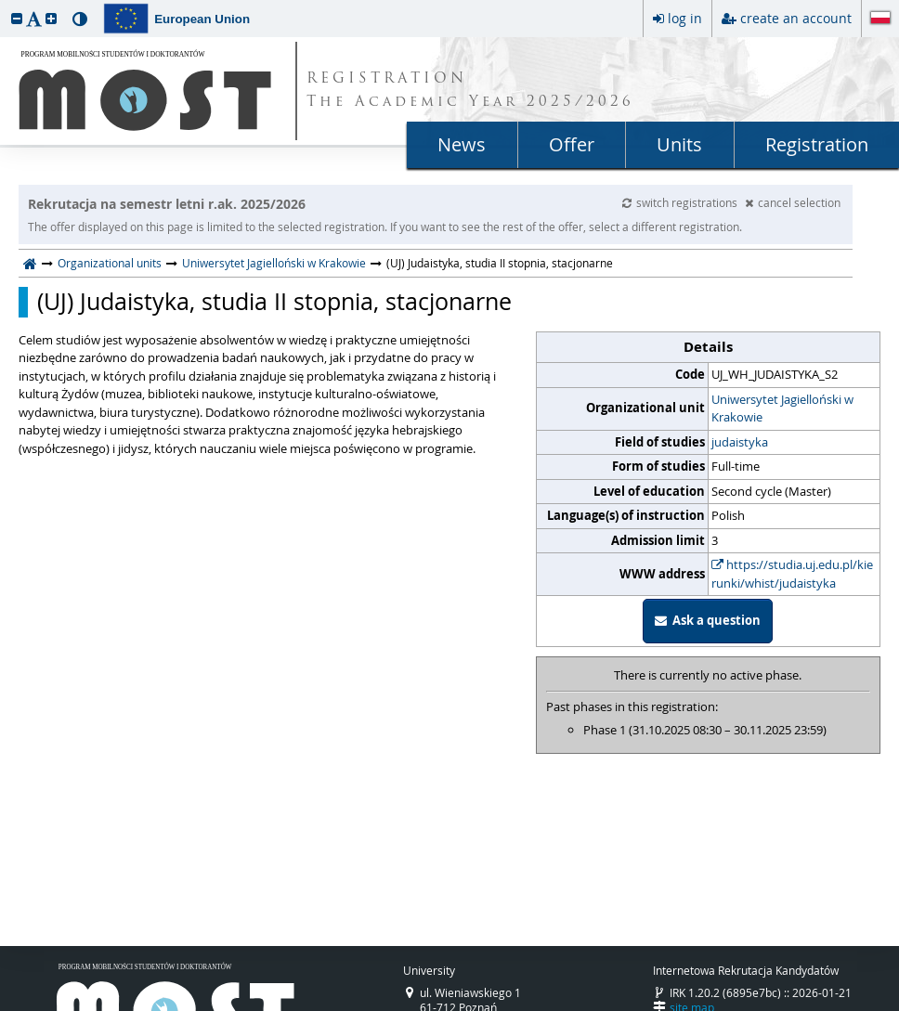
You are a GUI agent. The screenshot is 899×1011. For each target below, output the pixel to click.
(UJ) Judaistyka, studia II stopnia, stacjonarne (274, 302)
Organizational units (110, 262)
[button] (16, 18)
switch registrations (681, 202)
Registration (816, 144)
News (461, 144)
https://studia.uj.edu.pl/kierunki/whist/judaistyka (792, 573)
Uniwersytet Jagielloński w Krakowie (274, 262)
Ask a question (708, 620)
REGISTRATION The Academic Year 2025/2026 (470, 91)
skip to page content (4, 4)
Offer (571, 144)
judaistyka (739, 442)
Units (679, 144)
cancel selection (792, 202)
